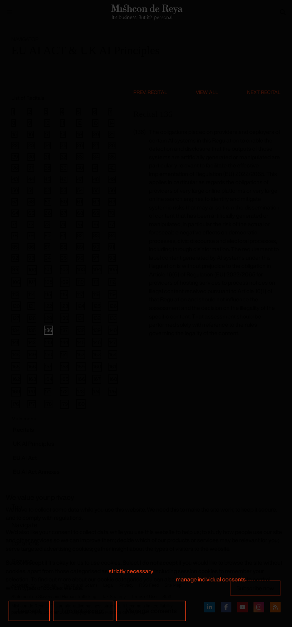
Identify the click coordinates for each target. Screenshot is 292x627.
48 (96, 179)
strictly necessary (131, 571)
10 (47, 122)
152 (80, 354)
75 (79, 224)
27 (95, 145)
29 (15, 156)
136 (48, 330)
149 (32, 354)
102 (64, 269)
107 (31, 281)
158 (64, 366)
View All (207, 92)
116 (64, 294)
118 (96, 294)
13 (95, 122)
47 (79, 179)
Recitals (23, 429)
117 (80, 294)
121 (31, 306)
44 (31, 179)
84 (112, 235)
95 (64, 257)
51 (30, 190)
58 (31, 201)
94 (48, 257)
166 (81, 379)
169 (16, 391)
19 (79, 134)
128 (32, 318)
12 (79, 122)
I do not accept (83, 610)
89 (80, 246)
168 (113, 379)
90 (96, 246)
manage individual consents (211, 579)
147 (112, 342)
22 (15, 145)
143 (48, 342)
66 (48, 213)
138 (80, 330)
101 (48, 269)
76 (95, 224)
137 (64, 330)
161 (112, 366)
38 (47, 167)
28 (112, 145)
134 (16, 330)
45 (47, 179)
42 (112, 167)
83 (96, 235)
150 (48, 354)
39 (64, 167)
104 (97, 269)
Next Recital (264, 92)
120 (16, 306)
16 (30, 134)
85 (15, 246)
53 (63, 190)
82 (80, 235)
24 (47, 145)
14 (111, 122)
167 (97, 379)
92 (15, 257)
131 (80, 318)
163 (32, 379)
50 (15, 190)
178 (48, 404)
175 (112, 391)
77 (111, 224)
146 (97, 342)
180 (81, 404)
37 (31, 167)
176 (15, 404)
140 (113, 330)
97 (95, 257)
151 (64, 354)
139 (97, 330)
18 (63, 134)
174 (96, 391)
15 (14, 134)
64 (15, 213)
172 (64, 391)
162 (16, 379)
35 (112, 156)
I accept (29, 610)
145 (80, 342)
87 (47, 246)
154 (113, 354)
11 (62, 122)
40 (80, 167)
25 (63, 145)
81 (63, 235)
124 (80, 306)
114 (31, 294)
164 (48, 379)
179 (64, 404)
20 (96, 134)
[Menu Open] (9, 12)
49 (112, 179)
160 (97, 366)
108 (48, 281)
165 (64, 379)
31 (47, 156)
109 (65, 282)
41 (95, 167)
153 (97, 354)
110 (80, 281)
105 (113, 269)
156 (32, 366)
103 (81, 269)
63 (112, 201)
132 (97, 318)
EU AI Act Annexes (36, 471)
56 (112, 190)
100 (32, 269)
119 (112, 294)
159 (81, 366)
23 (31, 145)
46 (64, 179)
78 (14, 235)
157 (48, 366)
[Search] (282, 12)
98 (112, 257)
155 (16, 366)
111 (95, 281)
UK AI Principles (33, 443)
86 (31, 246)
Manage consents (151, 610)
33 (80, 156)
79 (31, 235)
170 (31, 391)
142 (32, 342)
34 (96, 156)
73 (47, 224)
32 (63, 156)
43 (15, 179)
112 (112, 282)
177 (31, 404)
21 (111, 134)
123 (64, 306)
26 (80, 145)
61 (79, 201)
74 (63, 224)
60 (64, 201)
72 (31, 224)
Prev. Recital (150, 92)
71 (14, 224)
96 (80, 258)
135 (32, 330)
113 (15, 294)
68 (80, 213)
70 (111, 213)
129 (48, 318)
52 (47, 190)
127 (15, 318)
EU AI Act (25, 458)
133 (113, 318)
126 (113, 306)
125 (97, 306)
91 (111, 246)
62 (96, 201)
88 (63, 246)
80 (48, 235)
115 (48, 294)
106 (16, 282)
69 (96, 213)
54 (80, 190)
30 (31, 156)
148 (16, 354)
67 (63, 213)
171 (48, 391)
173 (80, 391)
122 (48, 306)
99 (15, 269)
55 (96, 190)
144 (64, 342)
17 (47, 134)
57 (14, 201)
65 (31, 213)
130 (64, 318)
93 (31, 257)
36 (15, 167)
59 (48, 201)
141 (15, 342)
